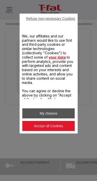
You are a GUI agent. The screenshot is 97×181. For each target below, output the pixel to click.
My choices (48, 113)
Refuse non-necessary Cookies (50, 19)
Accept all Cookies (48, 126)
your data (57, 57)
